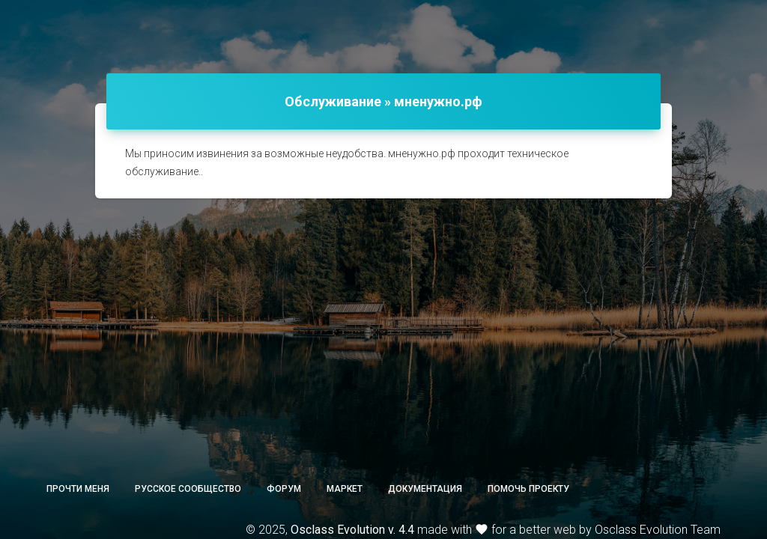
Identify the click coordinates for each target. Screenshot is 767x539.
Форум (284, 489)
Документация (425, 489)
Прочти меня (77, 489)
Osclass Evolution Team (658, 530)
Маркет (345, 489)
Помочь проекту (528, 489)
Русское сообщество (188, 489)
